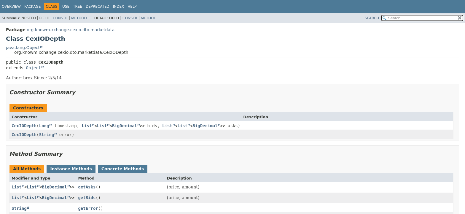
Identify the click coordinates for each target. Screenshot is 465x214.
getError (88, 208)
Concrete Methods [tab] (122, 168)
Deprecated (97, 6)
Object (33, 67)
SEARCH (372, 18)
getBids (86, 197)
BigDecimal (124, 125)
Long (44, 125)
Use (65, 6)
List (87, 125)
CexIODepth (24, 125)
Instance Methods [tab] (71, 168)
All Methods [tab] (27, 168)
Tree (77, 6)
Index (118, 6)
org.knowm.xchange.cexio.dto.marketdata (70, 29)
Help (132, 6)
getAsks (86, 187)
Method (79, 18)
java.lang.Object (23, 47)
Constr (60, 18)
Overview (11, 6)
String (46, 134)
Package (32, 6)
